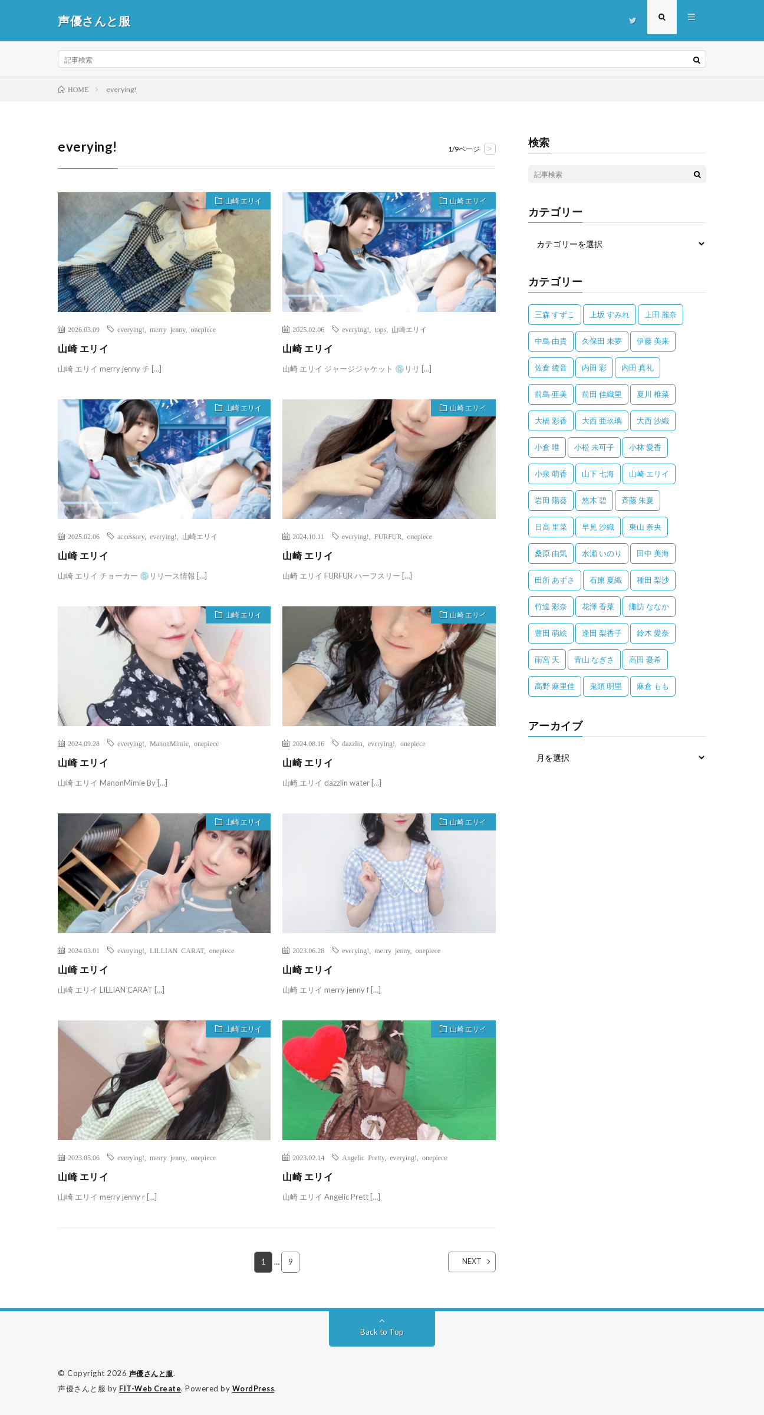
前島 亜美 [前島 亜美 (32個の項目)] (551, 394)
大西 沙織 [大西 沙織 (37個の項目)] (653, 420)
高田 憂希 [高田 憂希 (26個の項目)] (645, 659)
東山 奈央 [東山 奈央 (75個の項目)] (645, 526)
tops (380, 329)
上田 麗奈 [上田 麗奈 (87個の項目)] (660, 314)
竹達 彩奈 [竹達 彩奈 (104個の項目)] (551, 606)
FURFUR (388, 536)
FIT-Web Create (151, 1388)
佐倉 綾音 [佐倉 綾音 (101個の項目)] (551, 367)
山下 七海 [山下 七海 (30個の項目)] (598, 473)
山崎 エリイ (239, 202)
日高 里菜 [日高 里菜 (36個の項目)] (551, 526)
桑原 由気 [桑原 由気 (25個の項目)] (551, 553)
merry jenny (168, 329)
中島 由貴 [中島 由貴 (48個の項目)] (551, 341)
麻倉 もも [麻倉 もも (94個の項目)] (653, 686)
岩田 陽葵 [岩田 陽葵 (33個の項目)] (551, 500)
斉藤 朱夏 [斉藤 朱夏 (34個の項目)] (637, 500)
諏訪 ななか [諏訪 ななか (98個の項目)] (649, 606)
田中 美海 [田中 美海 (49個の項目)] (653, 553)
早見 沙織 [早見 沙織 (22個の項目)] (598, 526)
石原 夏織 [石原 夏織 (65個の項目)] (606, 580)
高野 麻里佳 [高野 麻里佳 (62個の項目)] (555, 686)
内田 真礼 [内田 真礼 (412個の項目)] (637, 367)
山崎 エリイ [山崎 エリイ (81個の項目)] (649, 473)
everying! (130, 329)
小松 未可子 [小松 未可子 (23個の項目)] (594, 447)
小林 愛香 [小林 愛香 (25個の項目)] (645, 447)
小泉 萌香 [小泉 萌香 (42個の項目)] (551, 473)
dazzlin (352, 743)
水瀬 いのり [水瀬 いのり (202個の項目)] (602, 553)
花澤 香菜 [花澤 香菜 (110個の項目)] (598, 606)
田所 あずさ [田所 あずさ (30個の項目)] (555, 580)
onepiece (203, 329)
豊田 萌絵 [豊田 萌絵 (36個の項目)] (551, 633)
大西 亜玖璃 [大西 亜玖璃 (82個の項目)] (602, 420)
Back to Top (382, 1332)
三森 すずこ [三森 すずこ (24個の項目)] (555, 314)
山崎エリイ (409, 329)
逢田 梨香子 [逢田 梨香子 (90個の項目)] (602, 633)
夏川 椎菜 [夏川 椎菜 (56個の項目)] (653, 394)
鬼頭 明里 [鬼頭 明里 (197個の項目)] (606, 686)
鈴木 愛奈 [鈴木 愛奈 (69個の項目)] (653, 633)
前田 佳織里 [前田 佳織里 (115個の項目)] (602, 394)
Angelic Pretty (363, 1157)
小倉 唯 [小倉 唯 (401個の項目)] (547, 447)
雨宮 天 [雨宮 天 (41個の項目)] (547, 659)
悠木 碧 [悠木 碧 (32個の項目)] (594, 500)
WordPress (256, 1388)
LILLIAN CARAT (177, 950)
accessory (130, 536)
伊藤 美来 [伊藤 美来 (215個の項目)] (653, 341)
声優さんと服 (153, 1373)
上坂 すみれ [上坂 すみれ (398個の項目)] (610, 314)
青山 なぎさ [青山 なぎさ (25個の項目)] (594, 659)
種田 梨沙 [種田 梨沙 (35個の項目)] (653, 580)
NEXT (462, 1262)
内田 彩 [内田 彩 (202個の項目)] (594, 367)
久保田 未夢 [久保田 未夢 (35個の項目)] (602, 341)
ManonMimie (169, 743)
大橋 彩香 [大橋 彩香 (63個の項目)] (551, 420)
